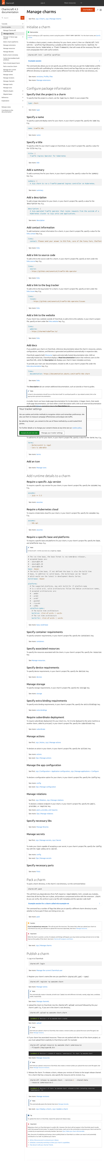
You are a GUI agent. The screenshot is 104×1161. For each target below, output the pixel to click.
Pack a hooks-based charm (11, 63)
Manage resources (9, 48)
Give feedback (88, 10)
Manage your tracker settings (52, 433)
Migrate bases (7, 94)
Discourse (48, 355)
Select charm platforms (10, 42)
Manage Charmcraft (9, 30)
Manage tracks (8, 84)
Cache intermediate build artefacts (11, 59)
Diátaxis (38, 406)
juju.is (43, 3)
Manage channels (8, 81)
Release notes (6, 107)
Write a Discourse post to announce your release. (44, 1140)
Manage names (8, 74)
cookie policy (77, 428)
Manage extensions (9, 45)
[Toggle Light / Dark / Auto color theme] (98, 10)
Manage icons (7, 87)
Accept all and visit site (29, 433)
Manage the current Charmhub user (9, 70)
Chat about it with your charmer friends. (41, 1145)
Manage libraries (8, 51)
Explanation (5, 101)
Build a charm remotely (10, 55)
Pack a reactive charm (10, 66)
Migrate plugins (8, 91)
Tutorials (4, 24)
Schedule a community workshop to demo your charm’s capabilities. (50, 1142)
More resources (70, 3)
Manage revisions (8, 78)
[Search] (10, 18)
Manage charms (8, 33)
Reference (5, 97)
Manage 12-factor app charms (10, 37)
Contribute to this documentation (7, 111)
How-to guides (6, 27)
